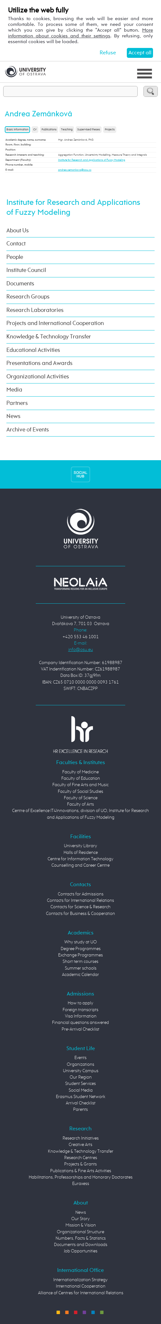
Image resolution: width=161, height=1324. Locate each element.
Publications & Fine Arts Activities (80, 1171)
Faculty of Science (80, 798)
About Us (17, 231)
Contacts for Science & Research (80, 907)
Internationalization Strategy (80, 1280)
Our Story (80, 1219)
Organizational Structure (80, 1232)
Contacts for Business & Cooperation (80, 914)
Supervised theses (88, 129)
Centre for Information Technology (80, 859)
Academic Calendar (80, 975)
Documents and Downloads (80, 1245)
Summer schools (80, 968)
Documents (20, 284)
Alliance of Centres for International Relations (80, 1293)
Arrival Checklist (81, 1103)
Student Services (80, 1084)
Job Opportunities (80, 1251)
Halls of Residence (81, 853)
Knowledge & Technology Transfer (48, 337)
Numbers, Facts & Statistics (81, 1238)
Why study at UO (80, 942)
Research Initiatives (81, 1138)
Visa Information (80, 1016)
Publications (49, 129)
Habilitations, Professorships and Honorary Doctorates (81, 1177)
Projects (110, 129)
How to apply (80, 1003)
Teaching (67, 129)
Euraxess (80, 1184)
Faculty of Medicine (80, 772)
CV (35, 129)
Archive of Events (27, 430)
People (14, 257)
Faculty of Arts (80, 804)
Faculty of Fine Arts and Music (80, 785)
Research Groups (28, 297)
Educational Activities (33, 350)
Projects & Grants (80, 1164)
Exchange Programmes (80, 955)
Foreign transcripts (80, 1010)
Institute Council (26, 270)
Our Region (81, 1077)
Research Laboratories (35, 310)
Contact (16, 244)
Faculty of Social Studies (80, 792)
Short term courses (80, 962)
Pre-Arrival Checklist (80, 1029)
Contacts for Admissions (80, 894)
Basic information (17, 129)
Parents (80, 1110)
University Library (80, 846)
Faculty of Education (80, 779)
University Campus (80, 1071)
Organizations (80, 1065)
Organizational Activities (37, 377)
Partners (17, 403)
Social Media (81, 1090)
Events (80, 1058)
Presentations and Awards (39, 363)
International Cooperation (80, 1286)
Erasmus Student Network (80, 1097)
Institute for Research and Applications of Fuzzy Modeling (91, 160)
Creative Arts (80, 1145)
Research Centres (80, 1158)
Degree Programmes (81, 949)
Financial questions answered (80, 1023)
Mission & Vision (80, 1225)
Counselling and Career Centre (80, 865)
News (13, 416)
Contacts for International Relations (80, 901)
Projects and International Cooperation (55, 323)
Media (14, 390)
